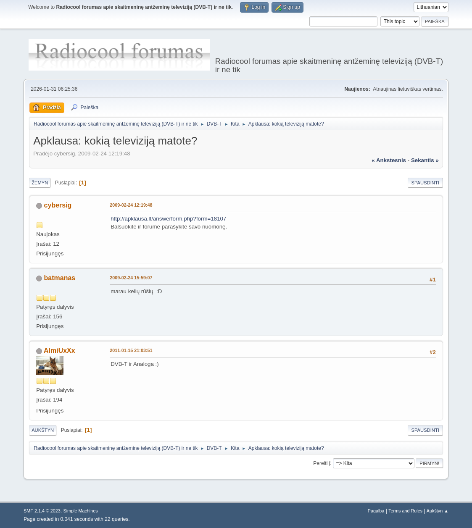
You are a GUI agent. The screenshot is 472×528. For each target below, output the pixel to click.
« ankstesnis (389, 160)
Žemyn (40, 182)
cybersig (58, 205)
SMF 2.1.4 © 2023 (42, 510)
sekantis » (425, 160)
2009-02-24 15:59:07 (131, 277)
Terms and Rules (405, 510)
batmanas (60, 277)
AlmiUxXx (59, 350)
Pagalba (376, 510)
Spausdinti (425, 182)
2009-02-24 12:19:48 (131, 205)
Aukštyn (43, 430)
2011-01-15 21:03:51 (131, 350)
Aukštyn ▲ (437, 510)
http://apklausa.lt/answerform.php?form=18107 (168, 218)
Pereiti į (321, 463)
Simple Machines (80, 510)
